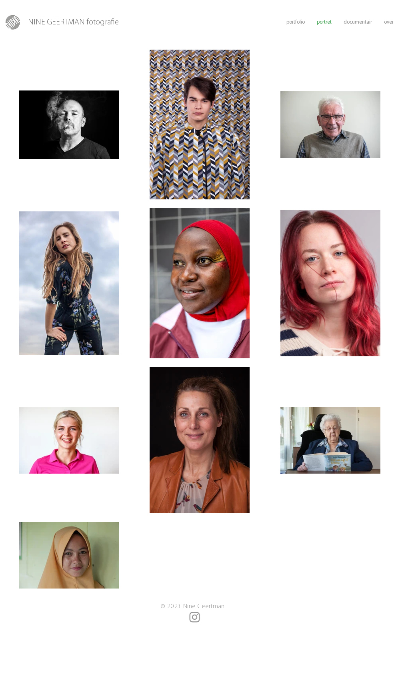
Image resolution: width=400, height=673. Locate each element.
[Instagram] (195, 617)
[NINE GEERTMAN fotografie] (80, 22)
